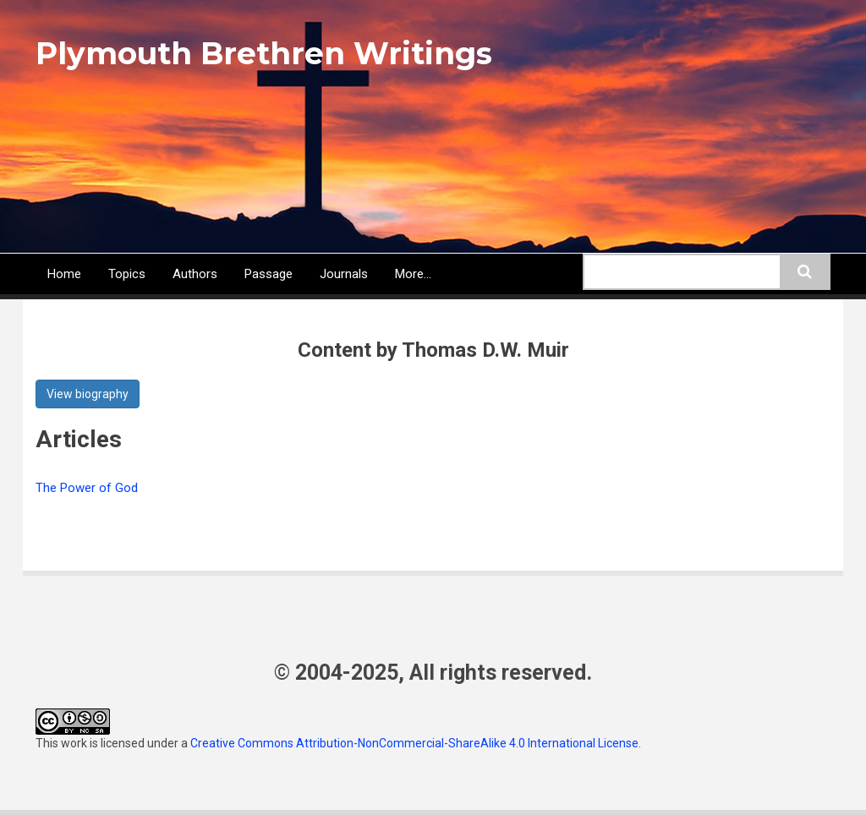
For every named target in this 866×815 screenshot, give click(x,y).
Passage (268, 274)
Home (64, 274)
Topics (126, 274)
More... (413, 274)
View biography (88, 394)
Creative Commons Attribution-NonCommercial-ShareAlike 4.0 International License (414, 743)
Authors (195, 274)
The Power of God (87, 487)
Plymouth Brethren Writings (264, 53)
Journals (344, 274)
